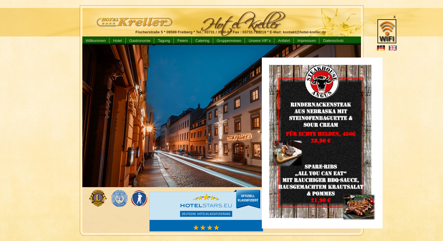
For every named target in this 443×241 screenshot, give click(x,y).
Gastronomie (139, 40)
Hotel (117, 40)
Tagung (164, 40)
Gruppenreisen (229, 40)
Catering (202, 40)
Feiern (182, 40)
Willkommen (96, 40)
